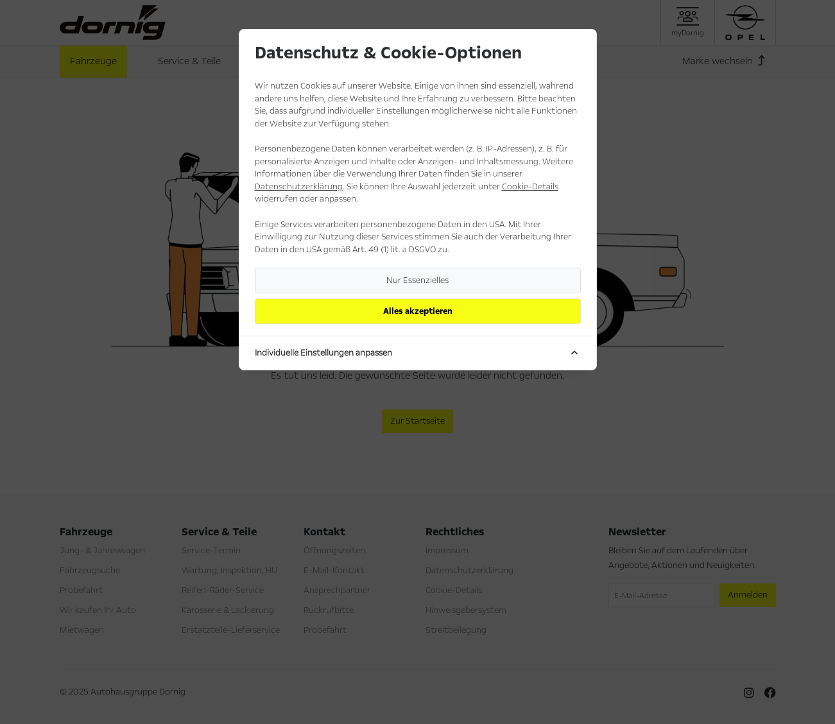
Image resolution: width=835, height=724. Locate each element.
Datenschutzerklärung (299, 187)
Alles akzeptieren (417, 311)
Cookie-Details (530, 187)
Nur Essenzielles (417, 280)
